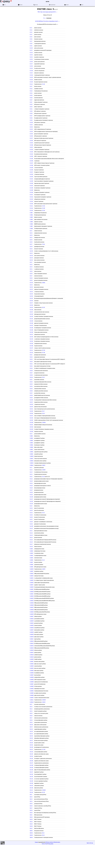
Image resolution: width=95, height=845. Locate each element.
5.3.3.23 (31, 429)
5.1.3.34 (31, 178)
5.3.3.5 (31, 388)
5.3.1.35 (31, 343)
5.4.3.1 (31, 505)
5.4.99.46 (32, 650)
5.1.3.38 (31, 187)
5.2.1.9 (31, 248)
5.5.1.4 (31, 711)
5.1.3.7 (31, 115)
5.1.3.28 (31, 165)
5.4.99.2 (31, 551)
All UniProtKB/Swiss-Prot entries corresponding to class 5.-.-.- (47, 21)
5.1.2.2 (31, 88)
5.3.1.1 (31, 262)
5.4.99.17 (31, 584)
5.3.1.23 (31, 316)
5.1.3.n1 (31, 205)
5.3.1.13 (31, 289)
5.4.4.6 (31, 542)
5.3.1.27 (31, 325)
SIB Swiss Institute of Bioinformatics (52, 842)
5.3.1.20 (31, 309)
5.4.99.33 (31, 620)
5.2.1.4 (31, 237)
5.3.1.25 (31, 320)
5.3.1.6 (31, 273)
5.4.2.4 (31, 483)
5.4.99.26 (31, 605)
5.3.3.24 (31, 431)
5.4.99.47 (31, 652)
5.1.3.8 (31, 118)
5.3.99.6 (31, 447)
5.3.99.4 (31, 442)
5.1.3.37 (31, 185)
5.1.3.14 (31, 131)
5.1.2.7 (31, 99)
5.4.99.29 (31, 611)
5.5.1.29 (31, 767)
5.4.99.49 (31, 657)
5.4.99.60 (32, 681)
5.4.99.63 (31, 688)
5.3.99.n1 (31, 465)
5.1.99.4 (31, 219)
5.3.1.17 (31, 302)
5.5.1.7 (31, 717)
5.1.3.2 (31, 104)
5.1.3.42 (31, 196)
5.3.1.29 (31, 330)
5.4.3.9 (31, 523)
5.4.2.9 (31, 494)
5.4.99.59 (31, 679)
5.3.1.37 (31, 348)
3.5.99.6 (43, 282)
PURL (39, 11)
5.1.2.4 (31, 93)
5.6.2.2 (31, 817)
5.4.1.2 (31, 469)
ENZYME (47, 1)
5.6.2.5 (31, 823)
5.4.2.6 (31, 487)
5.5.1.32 (31, 774)
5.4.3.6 (31, 517)
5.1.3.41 (31, 194)
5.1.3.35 (31, 181)
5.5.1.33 (31, 776)
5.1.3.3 (31, 106)
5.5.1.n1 (31, 790)
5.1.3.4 (31, 108)
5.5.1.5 (31, 713)
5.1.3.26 (31, 158)
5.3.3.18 (31, 417)
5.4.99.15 (31, 580)
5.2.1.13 (31, 257)
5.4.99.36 (31, 627)
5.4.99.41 (31, 639)
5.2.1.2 (31, 233)
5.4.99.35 (31, 625)
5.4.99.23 (31, 598)
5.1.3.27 (31, 163)
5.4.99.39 (31, 634)
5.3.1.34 (31, 341)
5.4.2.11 (43, 476)
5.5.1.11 (31, 726)
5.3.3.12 (31, 404)
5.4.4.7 (31, 544)
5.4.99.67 (31, 697)
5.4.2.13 (31, 503)
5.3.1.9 (31, 280)
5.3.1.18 (31, 305)
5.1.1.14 (31, 57)
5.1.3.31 (31, 172)
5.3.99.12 (31, 460)
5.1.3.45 (31, 203)
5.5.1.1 (31, 704)
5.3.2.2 (31, 357)
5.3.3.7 (31, 393)
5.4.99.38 (31, 632)
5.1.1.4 (31, 34)
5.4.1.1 (31, 467)
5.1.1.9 (31, 45)
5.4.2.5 (31, 485)
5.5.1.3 (31, 708)
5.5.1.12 (31, 729)
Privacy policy (50, 843)
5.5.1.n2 (31, 792)
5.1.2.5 (31, 95)
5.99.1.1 (31, 830)
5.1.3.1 (31, 102)
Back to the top (90, 843)
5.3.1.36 (31, 345)
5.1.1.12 (31, 52)
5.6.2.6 (31, 826)
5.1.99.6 (31, 224)
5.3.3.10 (31, 399)
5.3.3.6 (31, 390)
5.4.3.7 (31, 519)
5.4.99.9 (31, 566)
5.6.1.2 (31, 796)
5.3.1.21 (31, 311)
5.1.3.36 (31, 183)
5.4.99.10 (31, 569)
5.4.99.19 (31, 589)
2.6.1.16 (43, 307)
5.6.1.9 (31, 812)
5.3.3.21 (31, 424)
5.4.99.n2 (31, 702)
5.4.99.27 (31, 607)
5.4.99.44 (32, 645)
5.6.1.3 (31, 799)
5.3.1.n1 (31, 350)
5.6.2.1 (31, 814)
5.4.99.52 (31, 663)
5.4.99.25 (31, 602)
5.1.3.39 (31, 190)
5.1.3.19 (31, 142)
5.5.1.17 (31, 740)
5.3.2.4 (31, 363)
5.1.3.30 (31, 169)
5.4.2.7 (31, 490)
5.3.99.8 (31, 451)
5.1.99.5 (31, 221)
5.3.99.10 (31, 456)
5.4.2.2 (31, 478)
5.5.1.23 (31, 754)
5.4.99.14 (31, 578)
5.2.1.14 (31, 260)
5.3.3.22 (31, 426)
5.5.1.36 (31, 783)
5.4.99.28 (31, 609)
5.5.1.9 (31, 722)
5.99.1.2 (31, 832)
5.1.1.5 (31, 36)
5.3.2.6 (31, 370)
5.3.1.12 (31, 287)
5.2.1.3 (31, 235)
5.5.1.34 (31, 778)
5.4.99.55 (31, 670)
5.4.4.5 (31, 539)
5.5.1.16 (31, 738)
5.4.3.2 (31, 508)
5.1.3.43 (31, 199)
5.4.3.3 (31, 510)
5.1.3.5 (31, 111)
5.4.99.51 (31, 661)
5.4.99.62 (31, 686)
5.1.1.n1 (31, 84)
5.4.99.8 (31, 564)
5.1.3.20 (31, 145)
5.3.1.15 (31, 293)
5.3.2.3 (31, 359)
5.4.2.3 (31, 481)
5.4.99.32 (31, 618)
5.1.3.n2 (31, 208)
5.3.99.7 (31, 449)
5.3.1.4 (31, 269)
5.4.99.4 (31, 555)
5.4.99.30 (32, 614)
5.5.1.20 (31, 747)
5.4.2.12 (31, 501)
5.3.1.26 (31, 323)
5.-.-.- (45, 18)
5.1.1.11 (31, 50)
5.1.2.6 (31, 97)
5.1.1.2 (31, 30)
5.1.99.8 (31, 228)
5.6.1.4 (31, 801)
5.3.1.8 (31, 278)
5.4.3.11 (31, 528)
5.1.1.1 (31, 27)
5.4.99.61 (43, 469)
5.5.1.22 (31, 751)
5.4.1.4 (31, 474)
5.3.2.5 (31, 368)
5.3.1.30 (31, 332)
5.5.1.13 (31, 731)
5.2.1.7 (31, 244)
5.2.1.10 (31, 251)
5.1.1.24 (31, 79)
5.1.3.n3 (31, 210)
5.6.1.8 (31, 810)
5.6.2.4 (31, 821)
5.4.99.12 (31, 573)
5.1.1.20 (31, 70)
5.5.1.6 (31, 715)
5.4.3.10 (31, 526)
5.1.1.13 (31, 54)
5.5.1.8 (31, 720)
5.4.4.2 (31, 532)
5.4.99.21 (31, 593)
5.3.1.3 (31, 266)
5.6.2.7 (31, 828)
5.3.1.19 (31, 307)
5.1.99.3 (31, 217)
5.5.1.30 (31, 769)
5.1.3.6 (31, 113)
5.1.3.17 (31, 138)
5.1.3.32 (31, 174)
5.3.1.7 (31, 275)
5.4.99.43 (31, 643)
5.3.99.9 (31, 454)
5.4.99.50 (32, 659)
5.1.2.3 (31, 90)
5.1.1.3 (31, 32)
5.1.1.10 (31, 48)
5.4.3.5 (31, 514)
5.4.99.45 (31, 648)
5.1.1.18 (31, 66)
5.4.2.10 (31, 496)
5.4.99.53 (31, 666)
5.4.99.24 (32, 600)
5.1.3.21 (31, 147)
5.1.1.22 (31, 75)
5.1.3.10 (31, 122)
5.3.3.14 (31, 408)
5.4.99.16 (31, 582)
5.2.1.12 (31, 255)
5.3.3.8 (31, 395)
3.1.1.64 (43, 244)
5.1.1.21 (31, 72)
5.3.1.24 (31, 318)
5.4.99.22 (31, 596)
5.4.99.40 (32, 636)
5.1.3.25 (31, 156)
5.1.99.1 (31, 212)
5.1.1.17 (31, 63)
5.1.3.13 (31, 129)
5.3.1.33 (31, 339)
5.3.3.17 (31, 415)
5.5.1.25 (31, 758)
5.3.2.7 (31, 372)
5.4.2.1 (31, 476)
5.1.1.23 (31, 77)
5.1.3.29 (31, 167)
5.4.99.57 (31, 675)
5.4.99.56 (31, 672)
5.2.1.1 (31, 230)
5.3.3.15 (31, 411)
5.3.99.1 (31, 436)
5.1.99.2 (31, 214)
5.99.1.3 (31, 835)
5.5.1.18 (31, 742)
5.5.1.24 (31, 756)
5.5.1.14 (31, 733)
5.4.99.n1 (31, 699)
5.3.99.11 (31, 458)
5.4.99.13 (31, 575)
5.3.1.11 (31, 284)
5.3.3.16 (31, 413)
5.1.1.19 (31, 68)
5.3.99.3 (31, 440)
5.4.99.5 (31, 557)
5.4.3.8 (31, 521)
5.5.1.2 (31, 706)
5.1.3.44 (31, 201)
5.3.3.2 (31, 381)
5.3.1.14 (31, 291)
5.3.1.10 (31, 282)
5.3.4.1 (31, 433)
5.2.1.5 (31, 239)
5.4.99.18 (31, 587)
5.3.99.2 (31, 438)
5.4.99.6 (31, 560)
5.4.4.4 (31, 537)
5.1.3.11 (31, 124)
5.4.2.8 (31, 492)
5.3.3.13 (31, 406)
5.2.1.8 (31, 246)
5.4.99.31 (31, 616)
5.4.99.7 (31, 562)
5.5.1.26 (31, 760)
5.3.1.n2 (31, 352)
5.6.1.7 (31, 808)
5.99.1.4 (31, 837)
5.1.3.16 (31, 136)
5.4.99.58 (31, 677)
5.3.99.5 (31, 445)
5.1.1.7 (31, 41)
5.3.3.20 (31, 422)
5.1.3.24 (31, 154)
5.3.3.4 (31, 386)
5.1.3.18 (31, 140)
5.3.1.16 (31, 296)
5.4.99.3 (31, 553)
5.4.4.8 (31, 546)
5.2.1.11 (31, 253)
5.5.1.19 (31, 745)
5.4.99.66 (31, 695)
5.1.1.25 (31, 81)
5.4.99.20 (32, 591)
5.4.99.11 (43, 569)
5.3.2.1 (31, 354)
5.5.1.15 (31, 735)
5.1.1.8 (31, 43)
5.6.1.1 (31, 794)
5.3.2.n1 (31, 377)
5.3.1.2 (31, 264)
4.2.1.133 (43, 749)
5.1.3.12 (31, 127)
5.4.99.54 (31, 668)
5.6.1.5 (31, 803)
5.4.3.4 (31, 512)
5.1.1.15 (31, 59)
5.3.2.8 (31, 375)
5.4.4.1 (31, 530)
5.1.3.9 (31, 120)
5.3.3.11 (31, 402)
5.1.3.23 (31, 151)
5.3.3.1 (31, 379)
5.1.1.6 (31, 39)
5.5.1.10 (31, 724)
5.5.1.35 (31, 781)
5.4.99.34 (31, 623)
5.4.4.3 (31, 535)
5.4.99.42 (32, 641)
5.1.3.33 (31, 176)
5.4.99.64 (44, 422)
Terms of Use (44, 843)
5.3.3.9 (31, 397)
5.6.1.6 (31, 805)
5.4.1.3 (31, 472)
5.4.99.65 (31, 693)
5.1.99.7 (31, 226)
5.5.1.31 (31, 772)
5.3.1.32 (31, 336)
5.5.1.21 (31, 749)
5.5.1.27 (31, 763)
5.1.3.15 (31, 133)
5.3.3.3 (31, 384)
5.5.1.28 (31, 765)
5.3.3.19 (31, 420)
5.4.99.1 (31, 548)
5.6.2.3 (31, 819)
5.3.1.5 (31, 271)
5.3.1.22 (31, 314)
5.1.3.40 (31, 192)
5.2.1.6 (31, 242)
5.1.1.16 (31, 61)
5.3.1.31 (31, 334)
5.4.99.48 (32, 654)
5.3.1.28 (31, 327)
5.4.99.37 (31, 629)
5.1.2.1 (31, 86)
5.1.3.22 (31, 149)
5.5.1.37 (31, 785)
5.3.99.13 (31, 463)
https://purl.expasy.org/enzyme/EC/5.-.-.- (48, 11)
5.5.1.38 (31, 787)
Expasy (36, 842)
